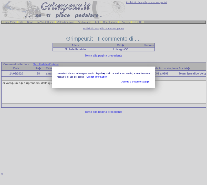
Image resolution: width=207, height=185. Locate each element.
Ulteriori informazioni (97, 77)
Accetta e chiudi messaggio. (135, 81)
